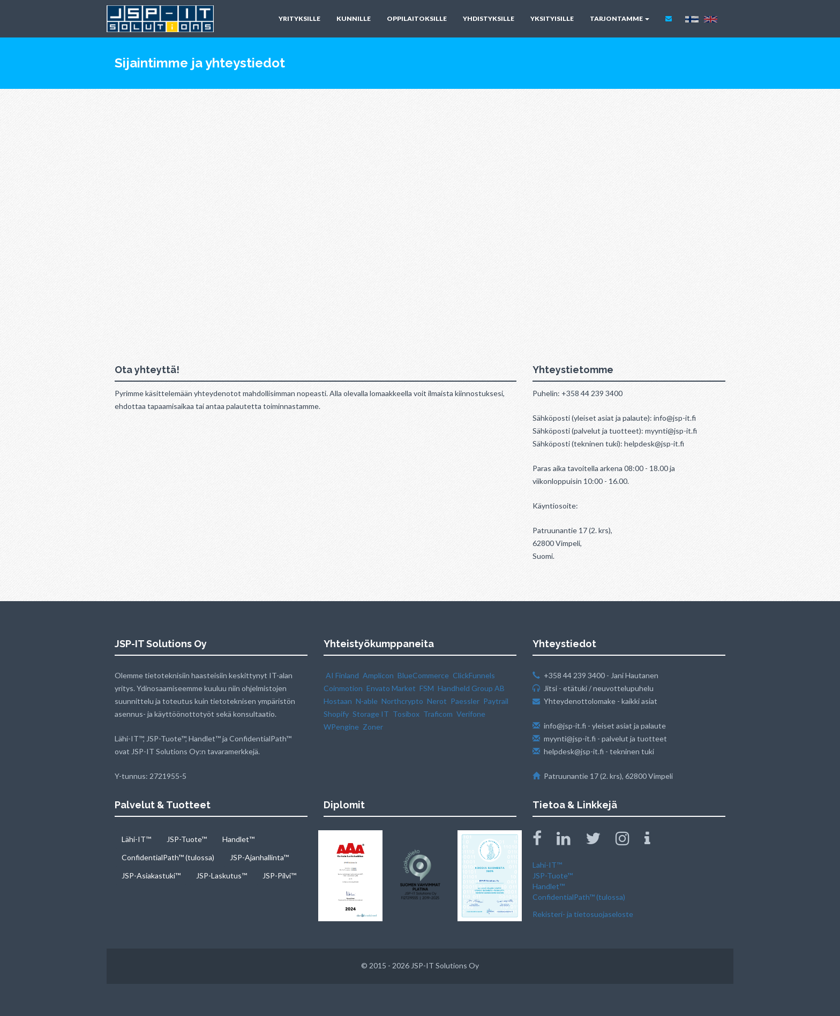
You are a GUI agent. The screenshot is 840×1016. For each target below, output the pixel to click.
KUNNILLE (353, 18)
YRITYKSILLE (299, 18)
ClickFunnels (474, 675)
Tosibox (406, 713)
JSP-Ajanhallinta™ (259, 857)
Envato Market (391, 688)
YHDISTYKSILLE (488, 18)
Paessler (465, 701)
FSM (426, 688)
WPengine (341, 726)
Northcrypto (402, 701)
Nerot (437, 701)
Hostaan (338, 701)
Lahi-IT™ (547, 864)
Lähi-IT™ (136, 839)
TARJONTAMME (619, 18)
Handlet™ (238, 839)
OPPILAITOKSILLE (417, 18)
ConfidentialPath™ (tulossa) (168, 857)
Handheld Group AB (471, 688)
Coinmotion (343, 688)
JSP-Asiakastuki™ (151, 875)
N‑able (367, 701)
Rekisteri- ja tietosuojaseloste (582, 914)
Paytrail (495, 701)
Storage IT (370, 713)
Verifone (470, 713)
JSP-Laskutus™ (221, 875)
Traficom (438, 713)
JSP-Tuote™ (187, 839)
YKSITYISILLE (552, 18)
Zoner (373, 726)
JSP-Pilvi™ (279, 875)
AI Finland (342, 675)
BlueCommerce (423, 675)
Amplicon (378, 675)
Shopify (336, 713)
